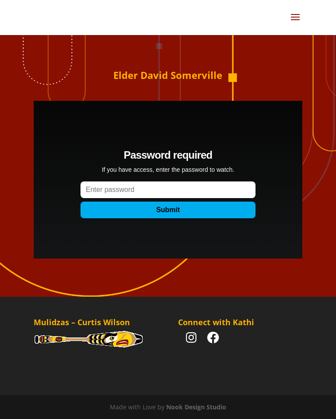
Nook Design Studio (196, 407)
